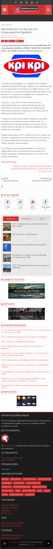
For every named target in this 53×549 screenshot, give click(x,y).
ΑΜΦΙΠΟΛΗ (6, 487)
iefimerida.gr (11, 162)
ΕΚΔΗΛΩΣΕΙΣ (16, 479)
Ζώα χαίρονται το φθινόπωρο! (24, 234)
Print (12, 41)
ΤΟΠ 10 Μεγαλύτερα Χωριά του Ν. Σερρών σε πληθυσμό (30, 266)
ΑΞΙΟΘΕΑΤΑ (29, 495)
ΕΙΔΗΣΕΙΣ (47, 166)
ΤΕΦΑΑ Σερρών (7, 460)
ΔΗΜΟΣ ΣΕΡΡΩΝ (44, 479)
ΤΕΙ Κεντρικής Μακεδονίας (12, 458)
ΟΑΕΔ (18, 491)
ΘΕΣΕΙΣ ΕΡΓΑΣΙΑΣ (39, 487)
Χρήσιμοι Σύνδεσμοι (10, 508)
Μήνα (42, 219)
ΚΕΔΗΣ (47, 491)
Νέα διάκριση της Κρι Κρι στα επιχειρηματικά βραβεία (19, 31)
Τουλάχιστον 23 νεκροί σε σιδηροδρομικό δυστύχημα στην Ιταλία (29, 256)
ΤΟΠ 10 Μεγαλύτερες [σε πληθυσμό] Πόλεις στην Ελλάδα (30, 225)
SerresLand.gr (16, 542)
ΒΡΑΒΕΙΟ (16, 166)
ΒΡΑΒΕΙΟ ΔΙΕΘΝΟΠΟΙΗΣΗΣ (32, 166)
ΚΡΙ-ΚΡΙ (26, 169)
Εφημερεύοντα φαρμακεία (12, 523)
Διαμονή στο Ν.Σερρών (10, 538)
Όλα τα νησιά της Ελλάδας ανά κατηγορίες (29, 245)
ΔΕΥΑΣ (4, 495)
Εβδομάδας (26, 219)
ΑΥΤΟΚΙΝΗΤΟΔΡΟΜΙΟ (22, 487)
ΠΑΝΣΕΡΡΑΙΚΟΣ (29, 479)
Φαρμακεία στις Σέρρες (11, 526)
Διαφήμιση (5, 511)
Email (20, 41)
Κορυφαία (11, 219)
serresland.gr (9, 446)
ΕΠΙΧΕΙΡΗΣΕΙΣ (16, 169)
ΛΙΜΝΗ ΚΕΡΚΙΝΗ (16, 495)
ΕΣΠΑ (40, 491)
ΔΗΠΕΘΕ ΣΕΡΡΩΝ (33, 483)
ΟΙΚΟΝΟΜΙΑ (6, 483)
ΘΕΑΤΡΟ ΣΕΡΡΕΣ (28, 491)
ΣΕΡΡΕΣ (33, 169)
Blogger (31, 544)
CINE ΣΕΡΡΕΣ (19, 483)
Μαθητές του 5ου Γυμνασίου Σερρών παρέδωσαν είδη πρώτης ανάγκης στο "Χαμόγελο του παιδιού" (23, 379)
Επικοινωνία (6, 513)
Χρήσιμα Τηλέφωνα (9, 505)
